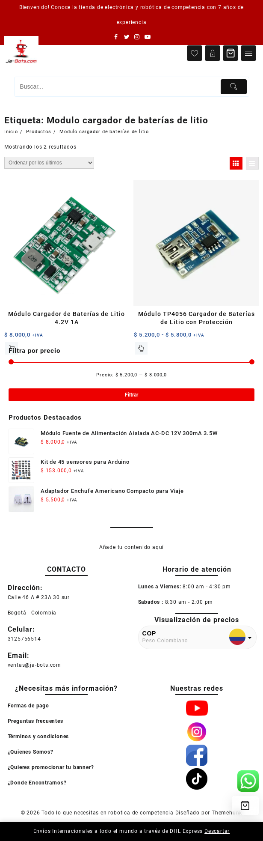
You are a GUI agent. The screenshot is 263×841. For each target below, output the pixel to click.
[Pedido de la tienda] (49, 163)
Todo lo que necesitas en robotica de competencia (107, 813)
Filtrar (131, 395)
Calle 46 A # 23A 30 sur (39, 597)
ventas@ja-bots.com (34, 665)
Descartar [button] (217, 831)
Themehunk (227, 813)
